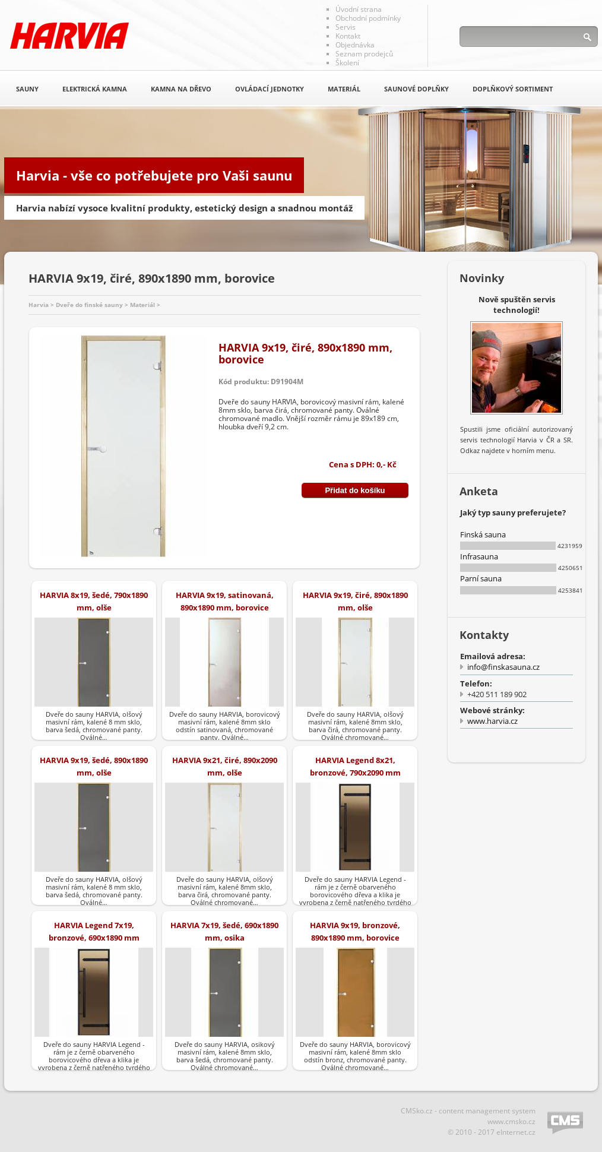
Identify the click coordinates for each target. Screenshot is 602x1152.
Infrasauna (479, 556)
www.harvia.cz (492, 721)
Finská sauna (483, 534)
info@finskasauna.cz (503, 667)
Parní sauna (481, 578)
